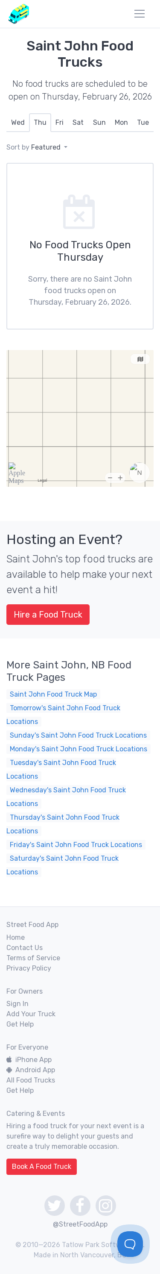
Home (15, 937)
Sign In (17, 1004)
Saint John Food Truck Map (53, 694)
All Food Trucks (30, 1080)
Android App (30, 1070)
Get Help (20, 1024)
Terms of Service (33, 958)
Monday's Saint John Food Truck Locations (78, 749)
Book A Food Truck (41, 1166)
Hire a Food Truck (48, 614)
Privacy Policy (28, 968)
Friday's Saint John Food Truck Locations (76, 845)
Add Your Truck (30, 1014)
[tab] (17, 122)
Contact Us (24, 948)
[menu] (139, 14)
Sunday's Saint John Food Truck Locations (78, 735)
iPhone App (29, 1060)
